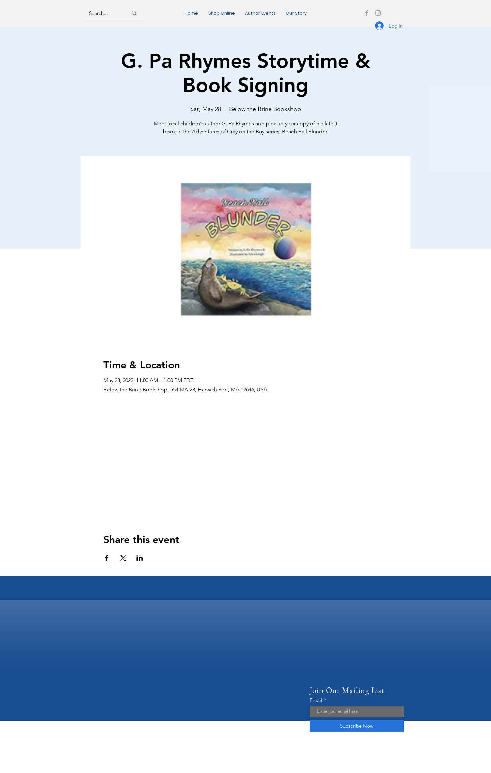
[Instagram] (378, 13)
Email (316, 700)
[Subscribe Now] (357, 726)
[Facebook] (366, 13)
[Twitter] (340, 768)
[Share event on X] (123, 558)
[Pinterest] (331, 768)
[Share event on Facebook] (106, 558)
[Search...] (103, 13)
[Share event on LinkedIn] (139, 558)
